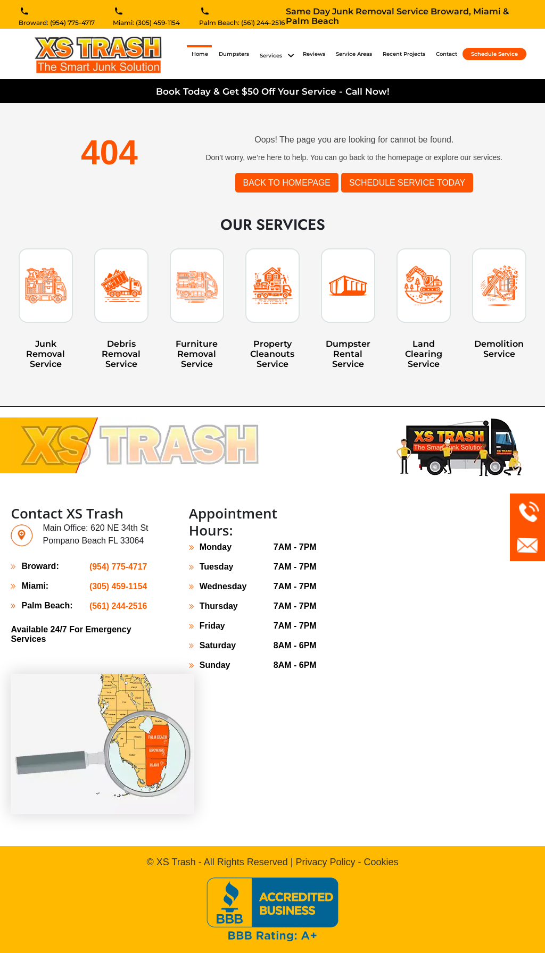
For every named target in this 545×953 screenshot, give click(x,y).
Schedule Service (494, 54)
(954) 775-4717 (118, 566)
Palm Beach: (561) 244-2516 (242, 24)
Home (202, 53)
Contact (446, 54)
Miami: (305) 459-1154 (146, 24)
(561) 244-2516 (118, 605)
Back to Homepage (286, 182)
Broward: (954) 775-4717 (57, 24)
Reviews (314, 54)
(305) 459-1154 (118, 585)
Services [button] (272, 55)
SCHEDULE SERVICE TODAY (407, 182)
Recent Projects (404, 54)
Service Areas (354, 54)
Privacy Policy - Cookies (346, 862)
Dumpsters (234, 54)
